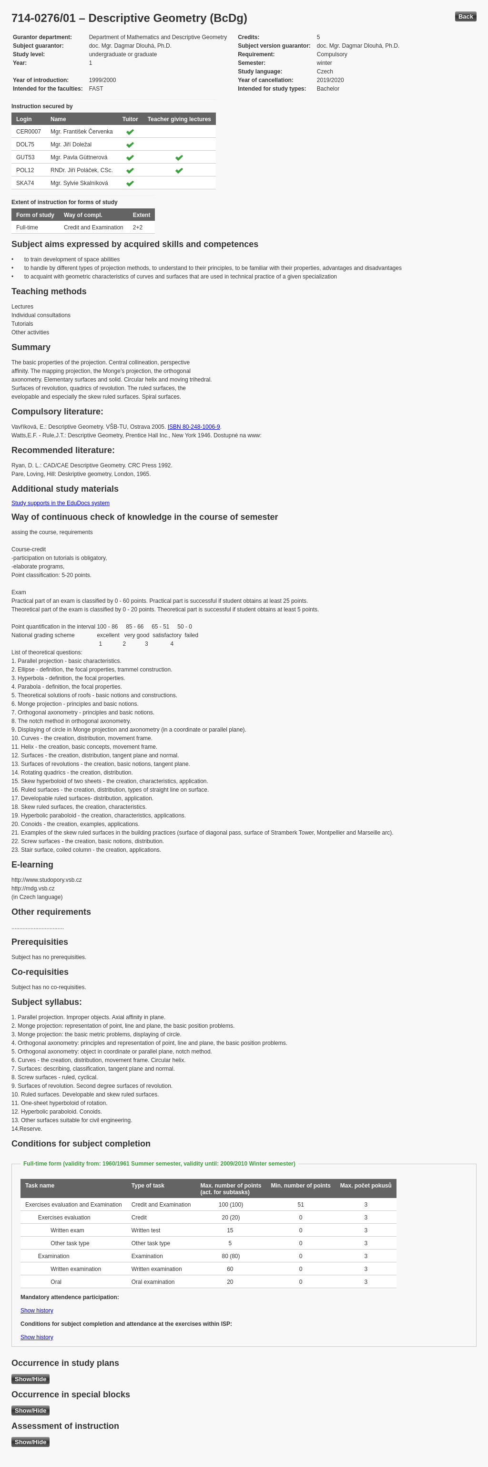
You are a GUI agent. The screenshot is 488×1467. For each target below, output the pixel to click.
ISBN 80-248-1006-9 (194, 427)
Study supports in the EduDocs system (60, 503)
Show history (36, 1310)
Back (465, 16)
